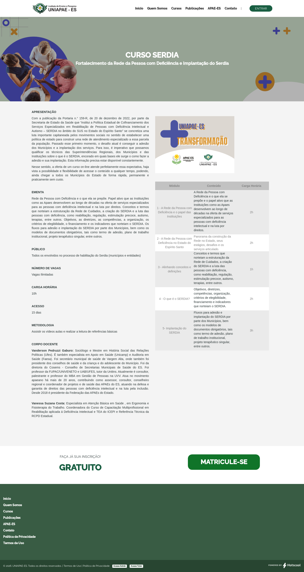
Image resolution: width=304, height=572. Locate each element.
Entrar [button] (261, 8)
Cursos (176, 8)
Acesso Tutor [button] (136, 566)
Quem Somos (157, 8)
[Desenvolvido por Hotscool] (284, 567)
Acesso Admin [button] (119, 566)
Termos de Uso (13, 543)
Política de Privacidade (19, 536)
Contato (231, 8)
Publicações (194, 8)
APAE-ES (214, 8)
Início (139, 8)
